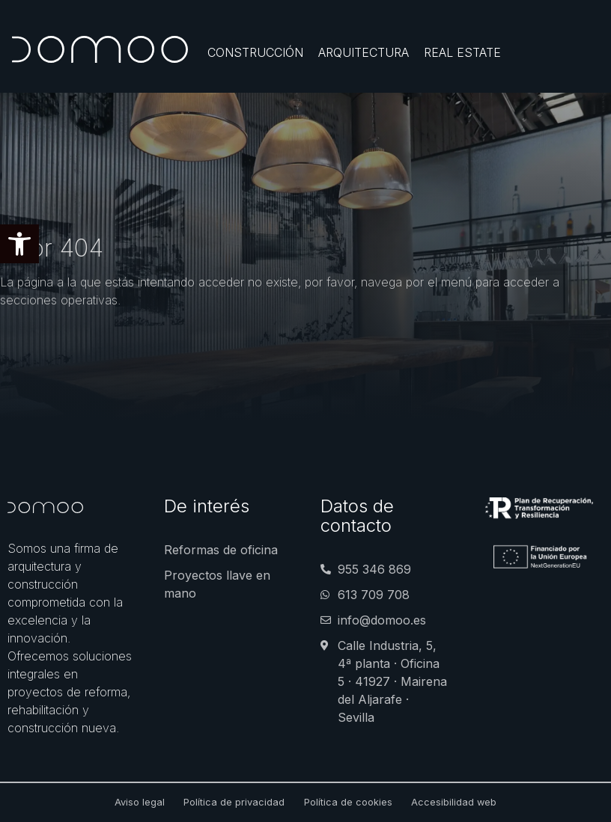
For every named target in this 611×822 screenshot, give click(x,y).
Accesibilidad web (453, 802)
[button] (19, 243)
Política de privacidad (234, 802)
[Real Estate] (462, 52)
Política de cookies (348, 802)
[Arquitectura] (363, 52)
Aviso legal (140, 802)
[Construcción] (255, 52)
